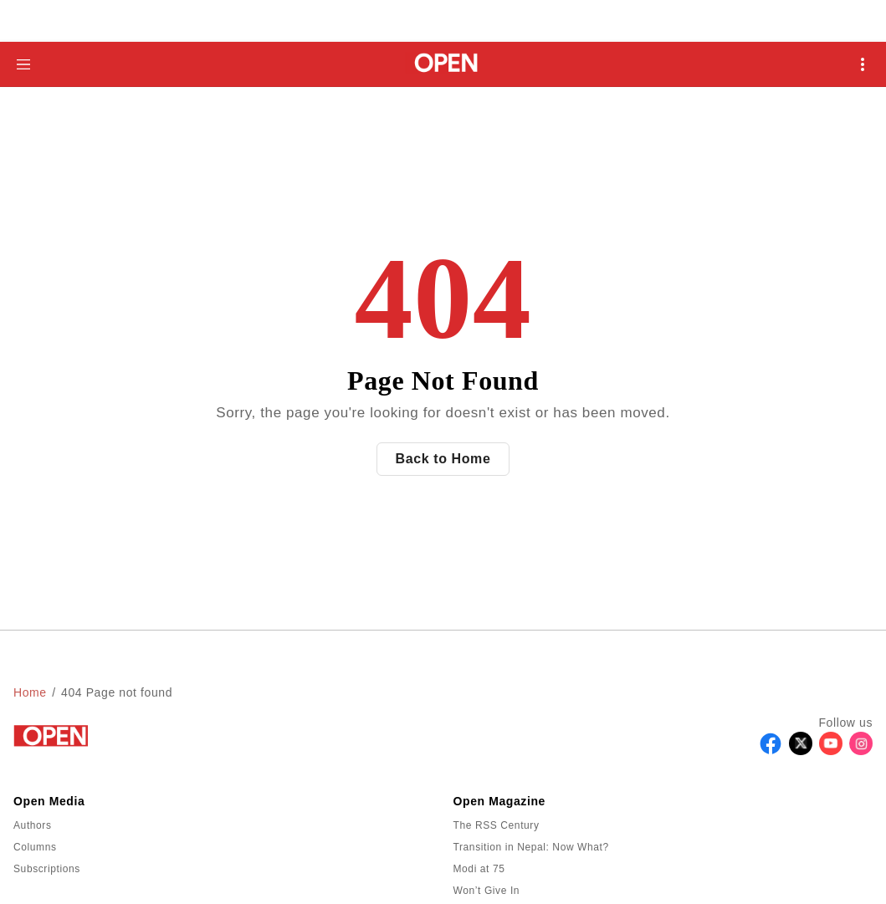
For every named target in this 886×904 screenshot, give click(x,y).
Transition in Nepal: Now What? (531, 847)
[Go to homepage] (443, 64)
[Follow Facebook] (770, 750)
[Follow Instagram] (861, 750)
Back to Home (443, 459)
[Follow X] (800, 750)
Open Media (49, 801)
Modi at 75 (479, 869)
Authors (32, 825)
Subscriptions (46, 869)
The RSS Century (496, 825)
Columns (35, 847)
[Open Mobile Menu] (863, 64)
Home (30, 692)
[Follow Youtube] (830, 750)
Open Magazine (499, 801)
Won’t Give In (486, 890)
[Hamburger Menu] (23, 64)
